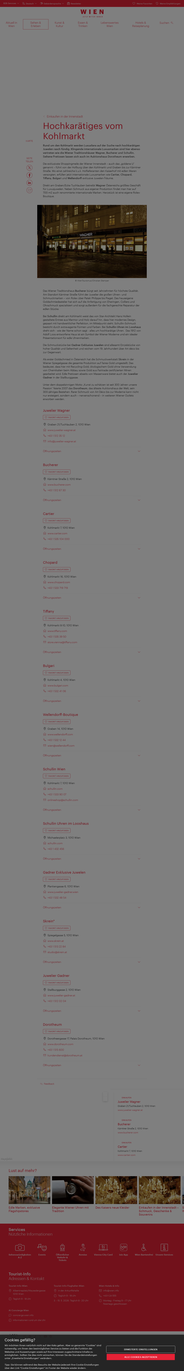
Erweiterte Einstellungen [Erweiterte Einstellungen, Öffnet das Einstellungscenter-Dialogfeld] (141, 1349)
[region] (92, 1353)
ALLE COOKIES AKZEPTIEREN (140, 1357)
